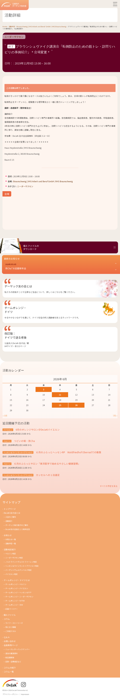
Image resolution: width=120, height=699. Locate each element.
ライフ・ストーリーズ (14, 623)
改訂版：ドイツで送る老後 (15, 335)
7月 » (115, 415)
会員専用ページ (11, 645)
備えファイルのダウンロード (31, 247)
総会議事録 (9, 657)
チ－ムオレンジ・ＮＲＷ (15, 600)
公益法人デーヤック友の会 (13, 4)
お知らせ (8, 535)
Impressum (25, 694)
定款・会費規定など (13, 661)
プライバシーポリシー (10, 694)
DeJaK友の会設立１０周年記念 (17, 529)
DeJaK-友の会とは (12, 512)
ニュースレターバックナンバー (17, 649)
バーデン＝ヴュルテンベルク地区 (18, 570)
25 (60, 405)
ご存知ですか (10, 631)
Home (4, 26)
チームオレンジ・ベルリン (15, 584)
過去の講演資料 (11, 653)
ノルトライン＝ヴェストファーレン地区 (21, 561)
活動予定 (12, 26)
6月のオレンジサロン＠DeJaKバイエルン (37, 429)
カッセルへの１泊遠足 (47, 475)
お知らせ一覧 (10, 539)
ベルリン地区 (10, 553)
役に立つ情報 (10, 627)
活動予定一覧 (10, 543)
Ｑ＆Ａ (7, 637)
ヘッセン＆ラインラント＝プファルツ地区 (22, 566)
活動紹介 (8, 521)
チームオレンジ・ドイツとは (17, 580)
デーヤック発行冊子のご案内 (16, 525)
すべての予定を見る (109, 486)
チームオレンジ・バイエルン (16, 588)
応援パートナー (11, 609)
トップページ (10, 508)
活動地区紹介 (10, 549)
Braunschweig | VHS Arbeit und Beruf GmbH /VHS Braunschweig (41, 26)
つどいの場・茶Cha (24, 441)
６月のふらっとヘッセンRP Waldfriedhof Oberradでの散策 (68, 452)
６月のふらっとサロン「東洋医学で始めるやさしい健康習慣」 (46, 463)
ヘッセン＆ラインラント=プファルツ (17, 452)
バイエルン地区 (11, 574)
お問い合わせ (10, 641)
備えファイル (10, 614)
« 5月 (5, 415)
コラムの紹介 (10, 667)
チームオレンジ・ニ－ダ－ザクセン (19, 596)
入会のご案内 (10, 517)
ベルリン (6, 441)
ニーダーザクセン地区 (14, 557)
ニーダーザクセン (13, 37)
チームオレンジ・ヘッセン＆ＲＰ (18, 592)
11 (60, 394)
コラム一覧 (9, 671)
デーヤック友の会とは (18, 286)
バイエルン (7, 429)
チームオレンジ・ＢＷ (14, 604)
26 (76, 405)
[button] (61, 266)
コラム (7, 618)
